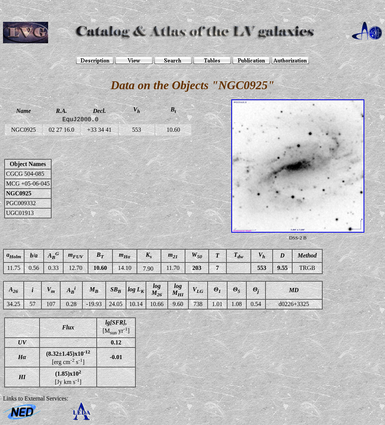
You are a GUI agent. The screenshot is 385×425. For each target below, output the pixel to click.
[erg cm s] (68, 357)
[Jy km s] (68, 377)
